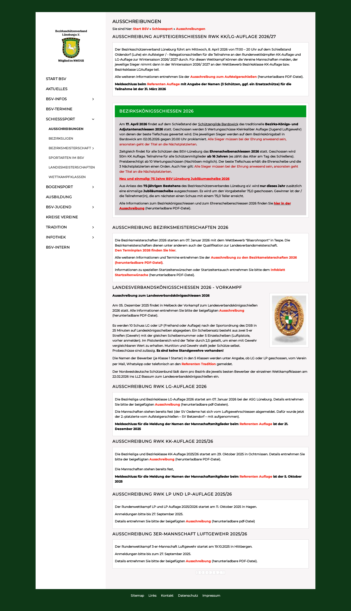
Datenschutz (188, 596)
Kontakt (167, 596)
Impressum (211, 596)
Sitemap (137, 596)
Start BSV (141, 29)
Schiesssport (162, 29)
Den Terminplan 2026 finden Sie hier (145, 250)
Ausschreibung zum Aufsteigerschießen (223, 77)
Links (152, 596)
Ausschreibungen (190, 29)
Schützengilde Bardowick (218, 124)
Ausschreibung (231, 311)
